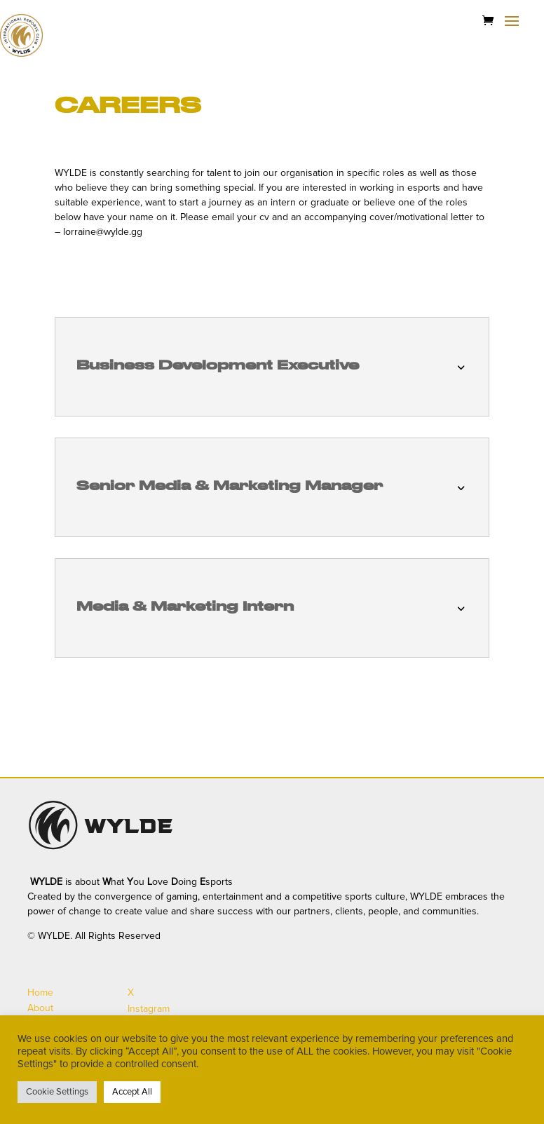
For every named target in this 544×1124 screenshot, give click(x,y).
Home (40, 993)
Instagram (149, 1009)
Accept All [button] (132, 1092)
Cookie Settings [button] (57, 1092)
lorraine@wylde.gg (102, 232)
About (40, 1008)
